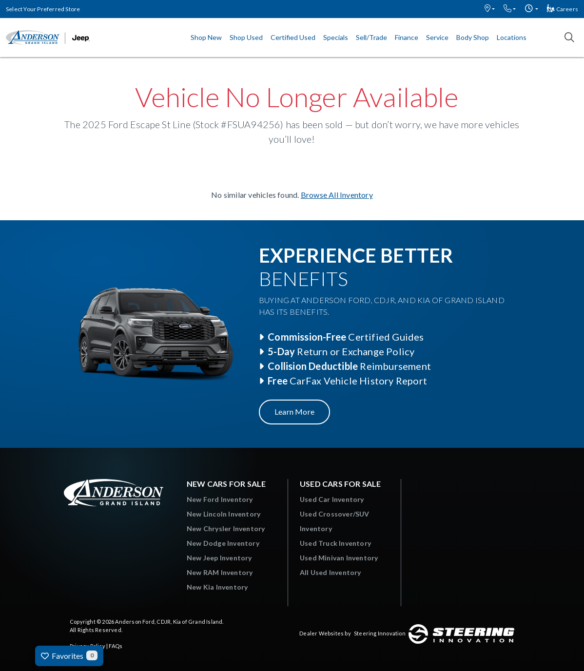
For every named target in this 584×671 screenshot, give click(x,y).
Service (437, 37)
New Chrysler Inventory (226, 528)
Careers (562, 9)
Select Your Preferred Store (43, 9)
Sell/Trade (371, 37)
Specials (335, 37)
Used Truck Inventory (335, 543)
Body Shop (472, 37)
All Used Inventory (330, 572)
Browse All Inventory (337, 194)
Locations (511, 37)
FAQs (115, 646)
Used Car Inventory (332, 499)
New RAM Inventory (220, 572)
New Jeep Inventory (219, 558)
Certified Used (293, 37)
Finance (406, 37)
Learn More (294, 411)
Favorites (69, 655)
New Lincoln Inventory (223, 514)
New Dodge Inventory (223, 543)
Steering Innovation (380, 633)
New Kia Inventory (217, 587)
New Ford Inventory (220, 499)
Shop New (206, 37)
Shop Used (246, 37)
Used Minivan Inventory (339, 558)
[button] (490, 9)
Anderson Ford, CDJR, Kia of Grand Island (168, 621)
